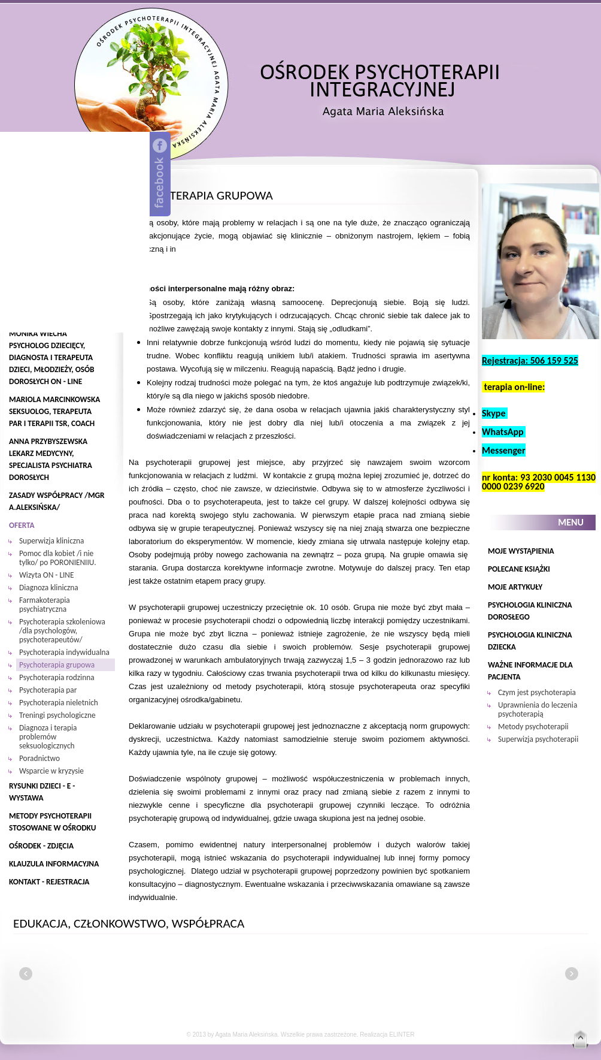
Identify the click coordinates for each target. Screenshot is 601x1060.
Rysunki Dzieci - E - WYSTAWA (42, 792)
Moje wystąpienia (521, 551)
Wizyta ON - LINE (46, 575)
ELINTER (401, 1034)
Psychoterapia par (48, 690)
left (25, 973)
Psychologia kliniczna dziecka (530, 641)
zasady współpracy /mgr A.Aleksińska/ (57, 501)
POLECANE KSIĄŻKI (519, 569)
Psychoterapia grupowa (57, 665)
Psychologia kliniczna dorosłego (530, 611)
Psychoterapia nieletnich (58, 702)
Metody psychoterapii (533, 726)
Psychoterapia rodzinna (57, 677)
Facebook (160, 174)
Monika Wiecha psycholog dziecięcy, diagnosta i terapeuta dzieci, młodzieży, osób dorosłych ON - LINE (51, 357)
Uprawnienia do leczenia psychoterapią (537, 709)
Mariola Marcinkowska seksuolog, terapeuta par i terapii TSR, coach (54, 411)
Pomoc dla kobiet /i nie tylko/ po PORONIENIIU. (57, 557)
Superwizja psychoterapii (538, 739)
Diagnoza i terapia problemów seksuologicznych (48, 737)
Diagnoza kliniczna (48, 587)
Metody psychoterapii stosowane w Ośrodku (52, 822)
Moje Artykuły (515, 587)
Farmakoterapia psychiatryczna (44, 604)
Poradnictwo (39, 758)
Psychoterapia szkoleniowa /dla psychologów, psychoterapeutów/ (62, 631)
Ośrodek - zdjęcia (41, 846)
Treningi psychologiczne (57, 715)
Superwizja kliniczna (51, 541)
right (571, 973)
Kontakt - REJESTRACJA (49, 882)
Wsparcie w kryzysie (51, 771)
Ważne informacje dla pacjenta (530, 671)
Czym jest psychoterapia (537, 692)
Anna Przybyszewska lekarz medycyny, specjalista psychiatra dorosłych (50, 459)
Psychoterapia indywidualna (64, 652)
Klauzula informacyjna (54, 864)
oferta (22, 525)
